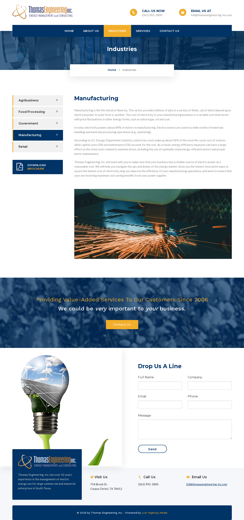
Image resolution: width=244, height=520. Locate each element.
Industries (129, 70)
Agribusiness (38, 100)
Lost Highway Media (154, 512)
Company (195, 377)
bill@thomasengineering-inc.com (211, 15)
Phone (193, 396)
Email (142, 396)
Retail (38, 146)
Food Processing (38, 112)
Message (144, 415)
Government (38, 123)
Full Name (146, 377)
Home (112, 70)
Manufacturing (38, 135)
